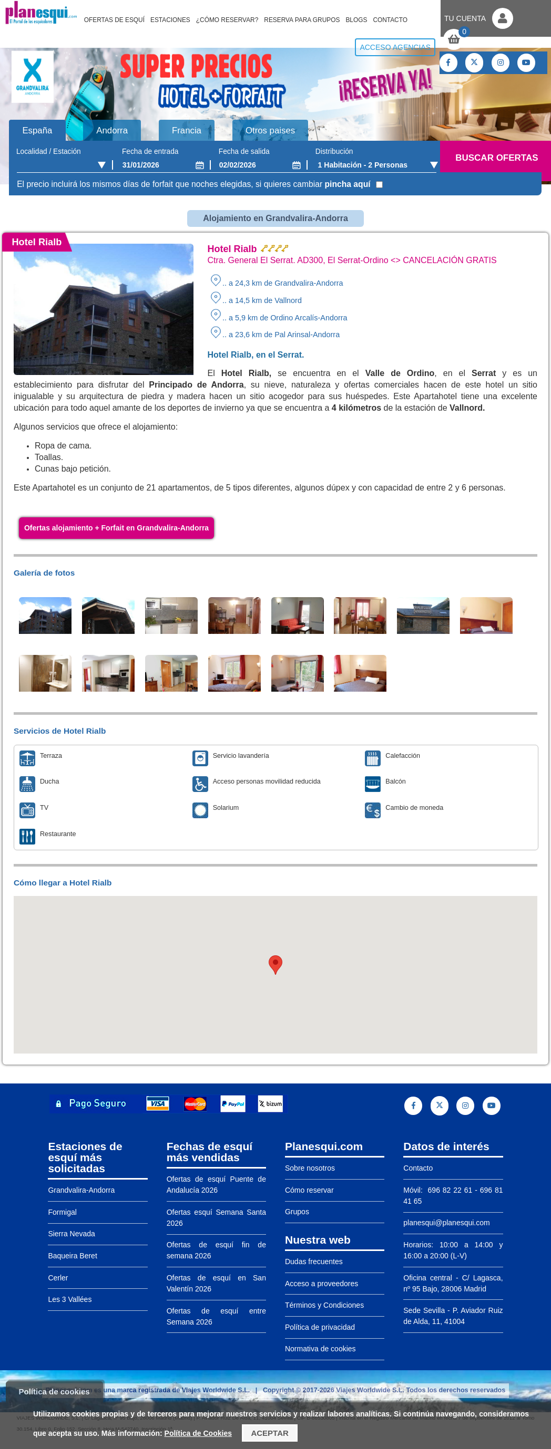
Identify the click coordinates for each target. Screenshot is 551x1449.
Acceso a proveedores (321, 1283)
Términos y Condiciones (324, 1305)
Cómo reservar (309, 1190)
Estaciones (170, 20)
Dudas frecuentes (314, 1261)
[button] (275, 965)
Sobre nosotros (310, 1168)
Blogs (356, 20)
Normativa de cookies (320, 1348)
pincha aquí (348, 184)
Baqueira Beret (72, 1256)
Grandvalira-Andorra (81, 1190)
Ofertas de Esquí (114, 20)
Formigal (62, 1212)
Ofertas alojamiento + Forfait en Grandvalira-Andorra (116, 528)
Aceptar (269, 1433)
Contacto (390, 20)
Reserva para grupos (302, 20)
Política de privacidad (320, 1327)
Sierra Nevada (71, 1233)
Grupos (297, 1211)
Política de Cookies (198, 1433)
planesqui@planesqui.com (446, 1222)
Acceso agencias (395, 47)
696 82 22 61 (449, 1190)
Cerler (58, 1278)
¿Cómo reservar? (227, 20)
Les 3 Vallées (69, 1299)
